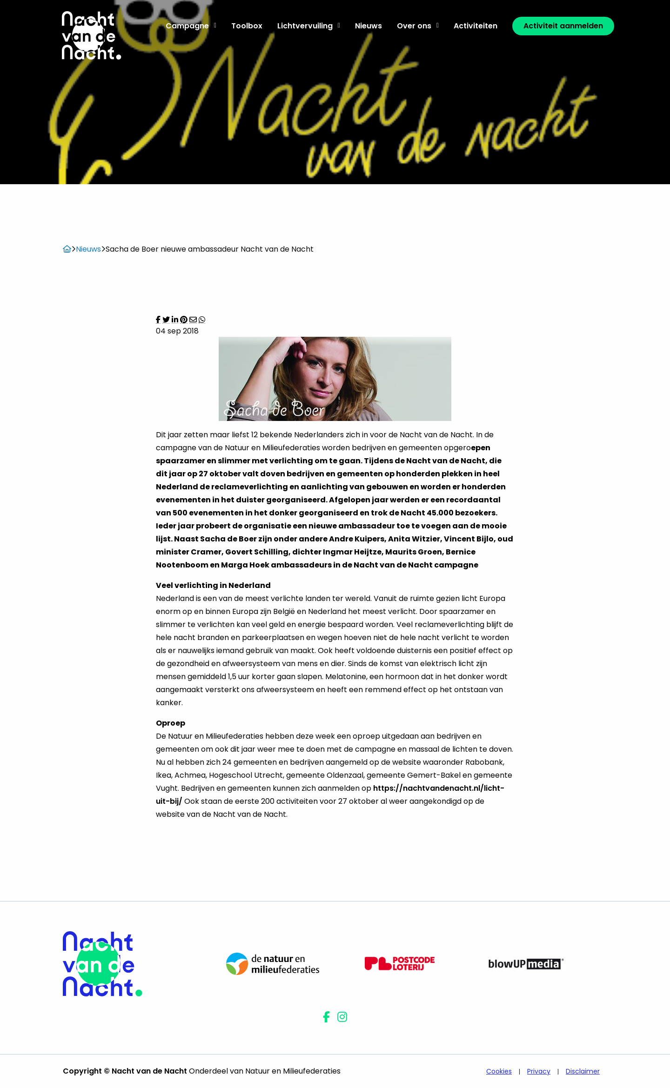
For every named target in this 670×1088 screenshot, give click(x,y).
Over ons (418, 25)
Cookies (499, 1071)
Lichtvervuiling (308, 25)
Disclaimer (583, 1071)
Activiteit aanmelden (563, 25)
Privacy (538, 1071)
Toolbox (246, 25)
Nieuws (368, 25)
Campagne (191, 25)
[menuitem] (191, 26)
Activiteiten (475, 25)
